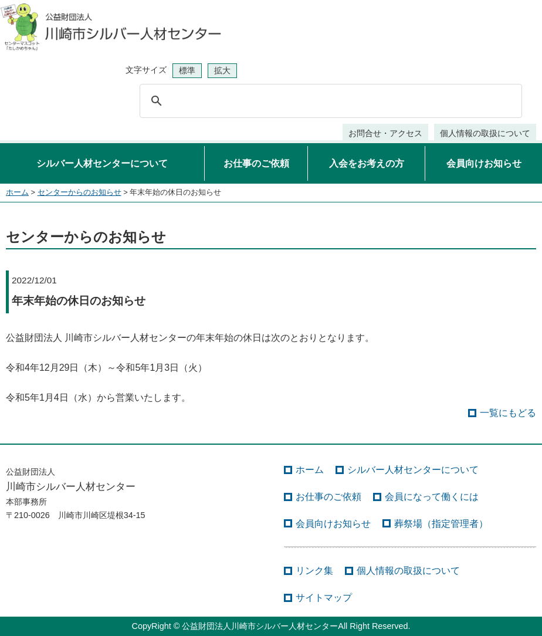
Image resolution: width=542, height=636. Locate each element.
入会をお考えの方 (366, 163)
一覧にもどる (508, 413)
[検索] (329, 101)
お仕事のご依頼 (256, 163)
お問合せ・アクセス (385, 133)
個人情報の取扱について (485, 133)
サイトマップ (324, 598)
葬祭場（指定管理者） (441, 524)
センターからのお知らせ (79, 192)
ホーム (17, 192)
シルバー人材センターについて (102, 163)
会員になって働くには (432, 497)
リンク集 (314, 571)
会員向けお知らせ (483, 163)
